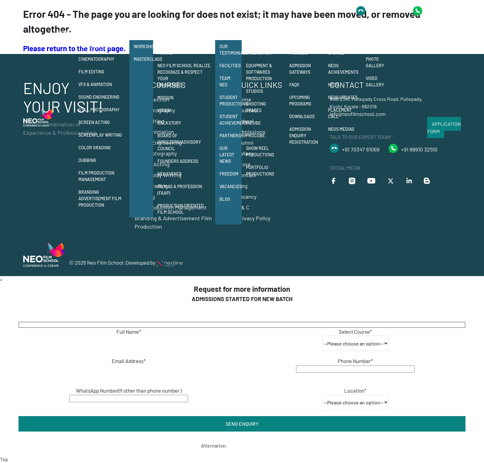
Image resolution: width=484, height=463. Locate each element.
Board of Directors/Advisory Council (179, 142)
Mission (165, 97)
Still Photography (98, 109)
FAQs (294, 84)
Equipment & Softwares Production (259, 72)
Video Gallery (375, 81)
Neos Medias (341, 129)
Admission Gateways (300, 69)
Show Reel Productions (260, 151)
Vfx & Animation (95, 84)
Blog (224, 199)
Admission (300, 32)
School (166, 32)
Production (259, 32)
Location (355, 390)
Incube (253, 123)
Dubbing (87, 160)
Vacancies (230, 186)
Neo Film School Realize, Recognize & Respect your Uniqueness (184, 75)
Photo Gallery (375, 62)
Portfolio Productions (260, 170)
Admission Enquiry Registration (303, 135)
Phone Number (355, 361)
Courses (88, 32)
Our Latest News (226, 155)
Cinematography (96, 59)
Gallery (375, 32)
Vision (163, 110)
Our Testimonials (230, 50)
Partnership (230, 135)
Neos (333, 84)
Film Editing (91, 71)
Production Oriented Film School (180, 209)
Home (63, 32)
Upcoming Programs (300, 100)
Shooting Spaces (256, 107)
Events (373, 46)
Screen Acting (94, 122)
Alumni (336, 32)
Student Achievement (230, 120)
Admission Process (300, 50)
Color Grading (94, 147)
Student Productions (230, 100)
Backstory (169, 123)
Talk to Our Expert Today (313, 11)
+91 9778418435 (443, 10)
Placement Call (340, 113)
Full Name (128, 332)
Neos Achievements (343, 69)
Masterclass (143, 59)
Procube (255, 135)
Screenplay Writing (100, 135)
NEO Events (169, 173)
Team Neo (224, 81)
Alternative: (214, 446)
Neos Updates (342, 97)
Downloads (302, 116)
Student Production (259, 50)
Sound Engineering (98, 97)
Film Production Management (96, 176)
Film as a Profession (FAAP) (179, 190)
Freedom (228, 173)
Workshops (143, 46)
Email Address (129, 361)
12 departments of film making (182, 50)
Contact (403, 32)
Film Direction (94, 46)
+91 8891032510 (386, 10)
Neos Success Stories (343, 50)
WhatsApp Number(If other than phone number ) (129, 390)
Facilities (230, 65)
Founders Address (177, 161)
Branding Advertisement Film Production (99, 198)
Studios (254, 91)
